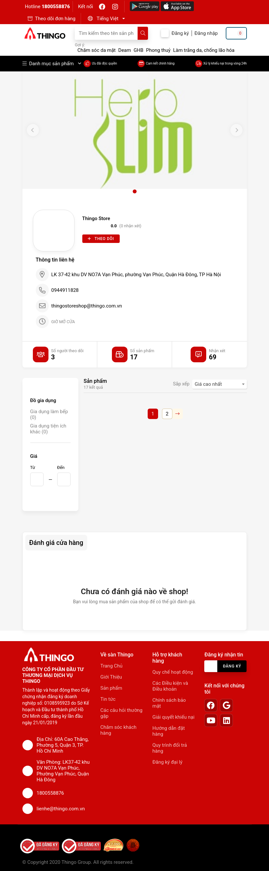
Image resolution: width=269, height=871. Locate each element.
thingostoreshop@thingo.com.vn (86, 306)
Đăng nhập (206, 33)
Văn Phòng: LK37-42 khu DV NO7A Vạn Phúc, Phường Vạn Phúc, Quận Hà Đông (63, 771)
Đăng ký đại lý (167, 762)
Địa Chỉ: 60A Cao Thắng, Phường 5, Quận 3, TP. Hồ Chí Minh (63, 745)
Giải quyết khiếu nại (173, 717)
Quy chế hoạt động (172, 672)
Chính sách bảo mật (169, 703)
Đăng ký (180, 33)
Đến (61, 467)
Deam (124, 50)
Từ (32, 467)
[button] (105, 19)
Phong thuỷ (158, 50)
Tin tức (108, 699)
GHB (138, 50)
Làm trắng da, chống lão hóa (204, 50)
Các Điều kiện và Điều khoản (170, 686)
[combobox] (219, 384)
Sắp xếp (181, 384)
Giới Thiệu (111, 677)
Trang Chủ (112, 666)
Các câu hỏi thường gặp (121, 713)
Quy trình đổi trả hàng (169, 748)
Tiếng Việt (107, 19)
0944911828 (65, 290)
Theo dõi (101, 238)
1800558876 (56, 6)
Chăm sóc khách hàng (119, 730)
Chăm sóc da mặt (96, 50)
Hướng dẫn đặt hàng (168, 731)
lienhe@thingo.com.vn (61, 809)
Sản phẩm (111, 688)
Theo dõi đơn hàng (55, 19)
